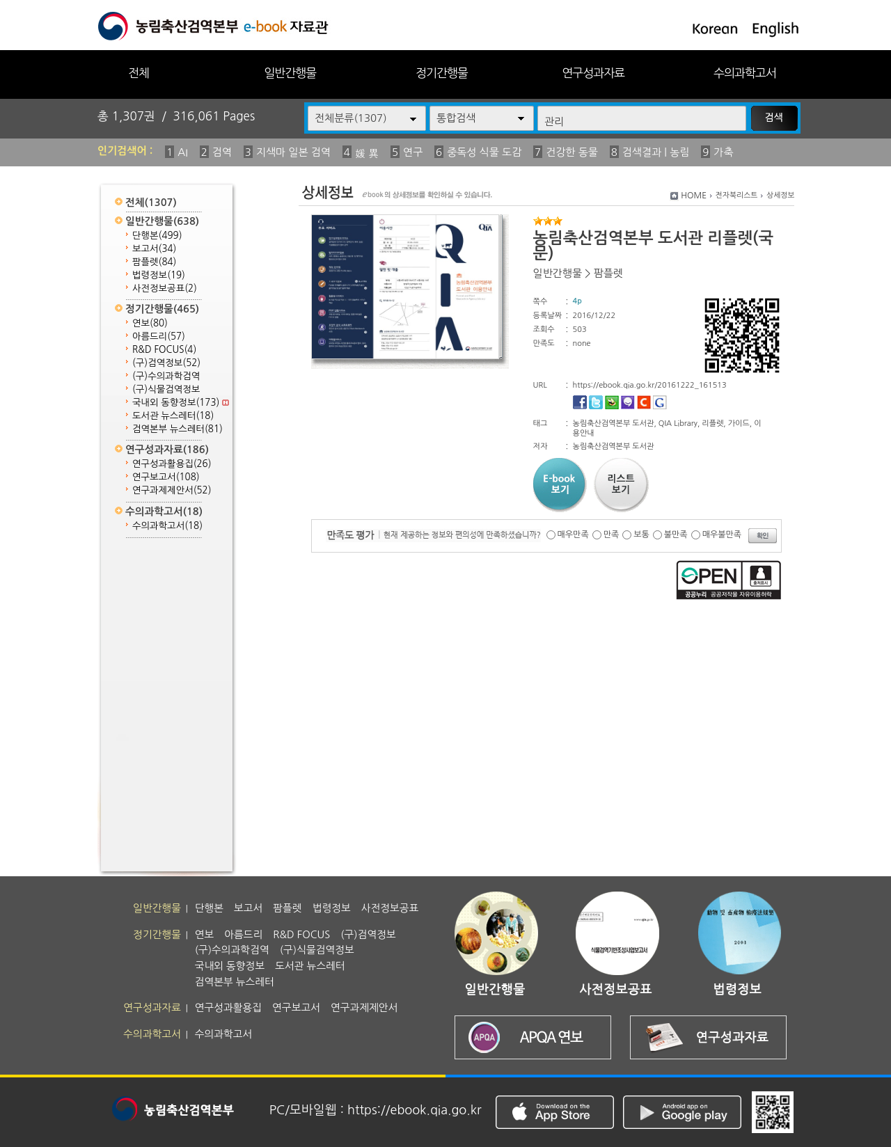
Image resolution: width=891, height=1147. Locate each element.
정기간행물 (442, 73)
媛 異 (367, 153)
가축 (723, 152)
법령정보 (158, 275)
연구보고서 (166, 477)
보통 (641, 534)
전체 (138, 73)
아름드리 (158, 336)
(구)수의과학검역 (166, 376)
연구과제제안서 (172, 490)
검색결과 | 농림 (656, 152)
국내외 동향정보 (180, 402)
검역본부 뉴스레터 (177, 429)
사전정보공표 (164, 288)
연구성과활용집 (172, 463)
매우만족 (573, 534)
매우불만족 (721, 534)
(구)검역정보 (166, 362)
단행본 (157, 235)
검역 (222, 152)
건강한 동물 (572, 152)
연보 (150, 323)
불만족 (676, 534)
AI (183, 152)
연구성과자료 (593, 73)
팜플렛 (154, 262)
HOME (694, 195)
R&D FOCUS (164, 349)
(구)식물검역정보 (166, 389)
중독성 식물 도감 (484, 152)
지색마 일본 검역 (293, 152)
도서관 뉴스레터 (173, 415)
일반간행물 (290, 73)
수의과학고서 (744, 73)
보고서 (154, 248)
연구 (413, 152)
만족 (612, 534)
